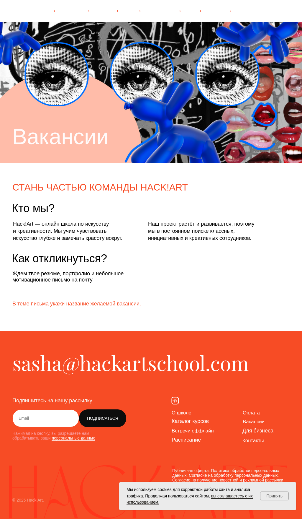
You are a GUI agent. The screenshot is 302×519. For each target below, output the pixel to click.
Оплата (252, 413)
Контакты (253, 440)
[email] (45, 418)
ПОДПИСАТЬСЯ (102, 418)
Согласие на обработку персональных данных (233, 475)
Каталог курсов (190, 421)
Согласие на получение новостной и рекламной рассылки (227, 480)
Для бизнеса (257, 431)
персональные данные (73, 438)
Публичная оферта (190, 470)
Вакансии (254, 421)
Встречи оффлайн (194, 431)
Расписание (186, 440)
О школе (182, 413)
